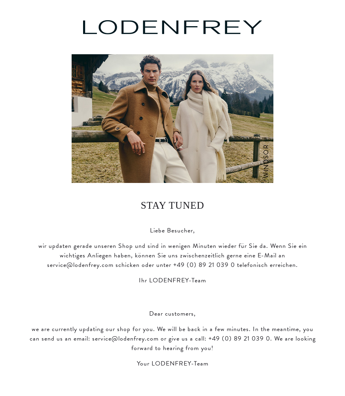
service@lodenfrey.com (80, 265)
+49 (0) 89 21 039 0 (204, 265)
